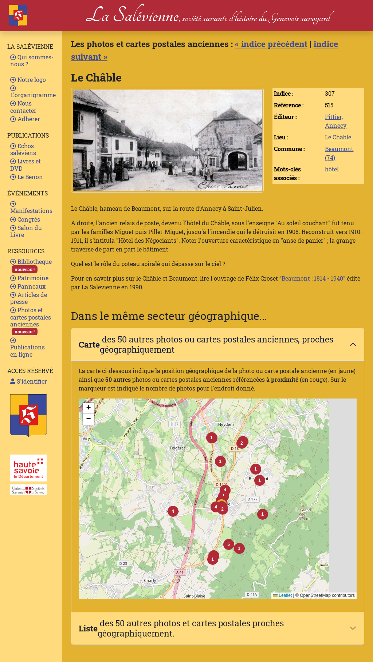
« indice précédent (271, 43)
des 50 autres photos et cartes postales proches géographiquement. (181, 628)
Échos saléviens (23, 149)
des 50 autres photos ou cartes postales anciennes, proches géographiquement (206, 344)
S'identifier (28, 381)
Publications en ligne (27, 347)
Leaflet (282, 595)
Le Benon (26, 177)
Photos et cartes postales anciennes (30, 320)
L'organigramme (33, 92)
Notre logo (28, 79)
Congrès (25, 219)
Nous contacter (23, 106)
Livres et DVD (25, 164)
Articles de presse (28, 298)
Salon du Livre (26, 231)
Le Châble (338, 137)
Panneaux (28, 286)
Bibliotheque (31, 265)
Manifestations (31, 207)
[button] (222, 509)
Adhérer (25, 119)
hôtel (332, 169)
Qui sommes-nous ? (32, 60)
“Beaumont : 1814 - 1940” (312, 278)
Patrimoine (29, 278)
